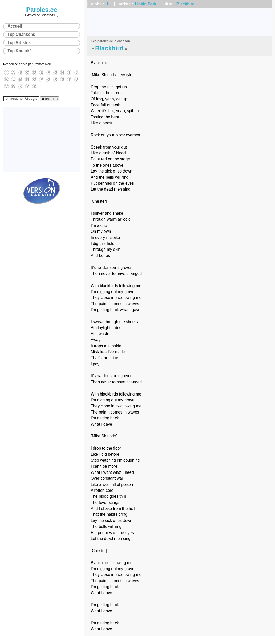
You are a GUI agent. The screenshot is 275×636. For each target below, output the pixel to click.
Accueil (15, 26)
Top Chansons (21, 34)
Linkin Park (145, 4)
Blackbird (185, 4)
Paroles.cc (41, 9)
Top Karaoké (20, 51)
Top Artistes (19, 42)
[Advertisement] (179, 22)
